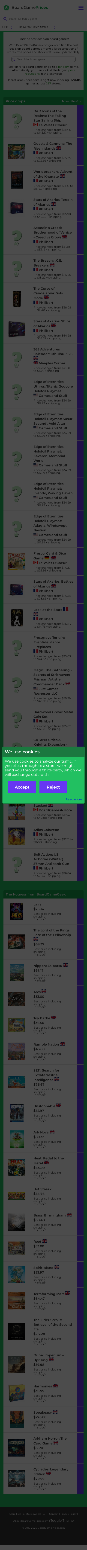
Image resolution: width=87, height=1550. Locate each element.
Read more (74, 799)
